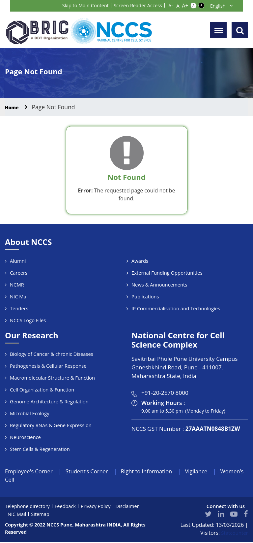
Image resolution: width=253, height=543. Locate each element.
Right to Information (156, 472)
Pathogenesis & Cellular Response (49, 365)
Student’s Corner (93, 472)
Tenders (19, 308)
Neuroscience (25, 437)
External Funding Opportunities (167, 272)
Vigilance (210, 472)
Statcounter (233, 534)
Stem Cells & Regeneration (40, 449)
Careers (19, 272)
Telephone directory (28, 507)
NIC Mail (19, 296)
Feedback (67, 507)
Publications (145, 296)
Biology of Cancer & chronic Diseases (52, 354)
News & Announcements (159, 284)
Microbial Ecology (30, 413)
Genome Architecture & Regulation (50, 401)
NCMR (17, 284)
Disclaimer (131, 507)
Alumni (18, 260)
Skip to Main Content (78, 5)
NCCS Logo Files (28, 320)
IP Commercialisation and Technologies (176, 308)
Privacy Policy (98, 507)
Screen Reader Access (135, 5)
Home (13, 107)
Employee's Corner (31, 472)
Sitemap (41, 515)
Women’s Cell (23, 481)
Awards (140, 260)
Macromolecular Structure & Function (53, 377)
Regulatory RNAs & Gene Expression (51, 425)
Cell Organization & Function (42, 389)
